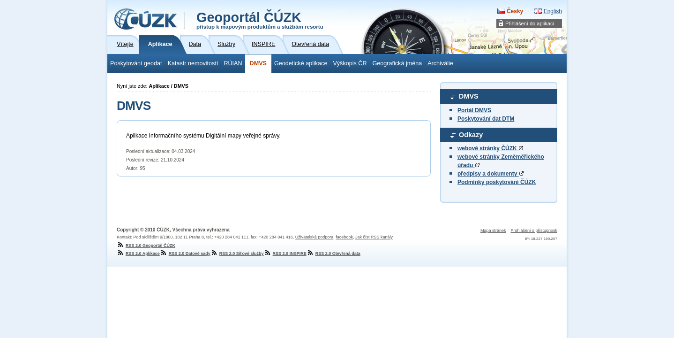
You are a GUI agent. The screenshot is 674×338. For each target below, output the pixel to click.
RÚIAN (233, 63)
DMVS (258, 63)
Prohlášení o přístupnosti (533, 230)
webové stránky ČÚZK (490, 148)
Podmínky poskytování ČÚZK (496, 182)
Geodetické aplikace (300, 63)
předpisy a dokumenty (490, 173)
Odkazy (471, 134)
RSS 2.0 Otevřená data (333, 253)
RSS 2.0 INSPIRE (285, 253)
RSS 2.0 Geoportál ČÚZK (146, 245)
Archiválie (440, 63)
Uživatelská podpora (314, 237)
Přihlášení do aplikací (529, 23)
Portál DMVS (474, 110)
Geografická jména (397, 63)
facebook (344, 237)
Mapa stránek (493, 230)
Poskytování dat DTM (485, 118)
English (553, 11)
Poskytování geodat (136, 63)
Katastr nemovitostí (193, 63)
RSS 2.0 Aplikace (138, 253)
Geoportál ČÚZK (259, 20)
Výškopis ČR (350, 63)
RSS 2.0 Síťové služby (237, 253)
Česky (515, 11)
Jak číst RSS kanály (374, 237)
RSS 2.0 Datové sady (185, 253)
